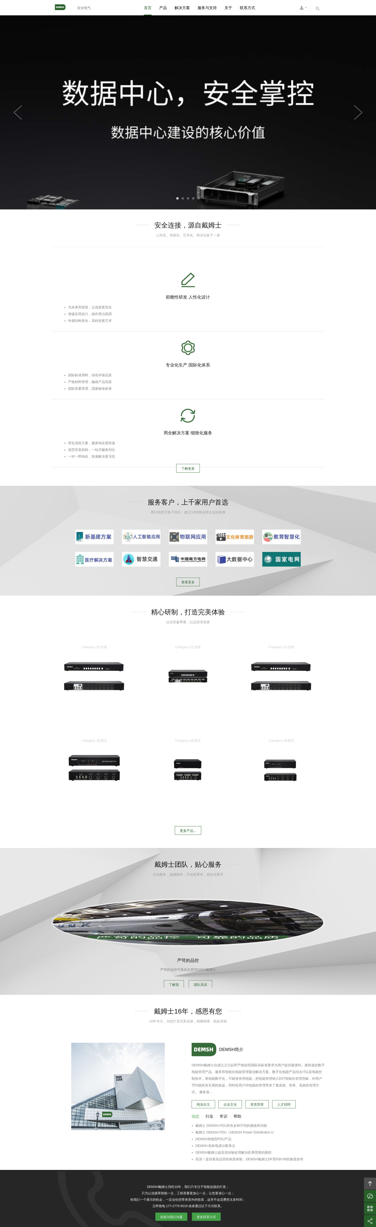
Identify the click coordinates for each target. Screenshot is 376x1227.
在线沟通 (370, 1196)
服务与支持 (207, 8)
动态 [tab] (195, 1046)
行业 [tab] (209, 1046)
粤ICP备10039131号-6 (194, 1196)
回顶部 (370, 1184)
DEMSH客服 (303, 7)
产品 (163, 8)
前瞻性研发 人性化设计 (97, 330)
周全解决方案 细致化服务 (279, 330)
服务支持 (184, 1165)
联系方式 (247, 8)
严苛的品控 (188, 871)
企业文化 (230, 1033)
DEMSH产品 (141, 1165)
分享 (370, 1221)
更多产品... (188, 695)
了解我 (170, 894)
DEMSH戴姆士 (62, 7)
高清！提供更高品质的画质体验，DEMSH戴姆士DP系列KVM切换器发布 (249, 1089)
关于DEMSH (116, 1165)
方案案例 (164, 1165)
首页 (148, 8)
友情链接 (274, 1165)
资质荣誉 (257, 1033)
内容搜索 (317, 7)
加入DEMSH (226, 1165)
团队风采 (204, 894)
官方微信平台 (370, 1209)
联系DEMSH (251, 1165)
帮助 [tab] (237, 1046)
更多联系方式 (201, 1076)
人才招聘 (284, 1033)
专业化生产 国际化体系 (188, 330)
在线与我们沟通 (175, 1076)
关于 (228, 8)
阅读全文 (203, 1033)
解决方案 (182, 8)
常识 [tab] (223, 1046)
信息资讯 (204, 1165)
